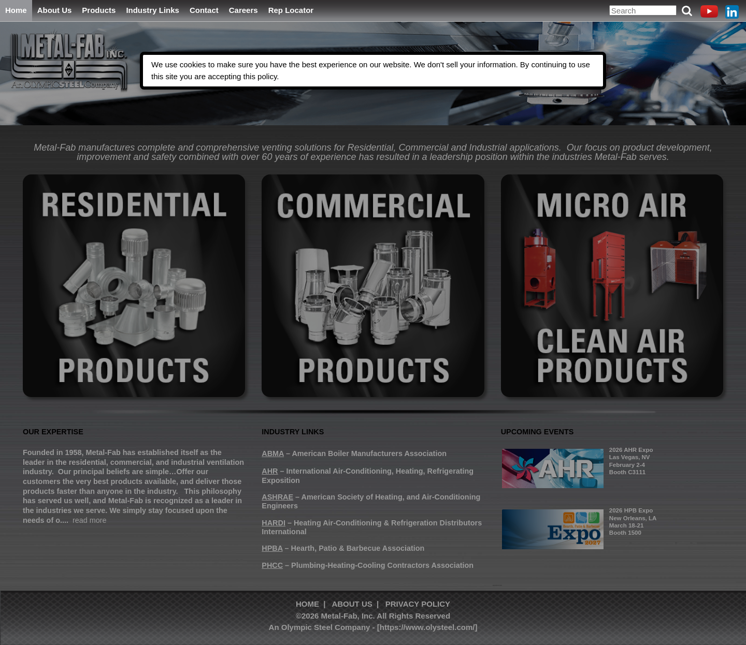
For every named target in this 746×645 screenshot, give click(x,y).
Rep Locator (291, 10)
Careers (243, 10)
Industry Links (152, 10)
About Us (54, 10)
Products (99, 10)
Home (16, 10)
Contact (204, 10)
